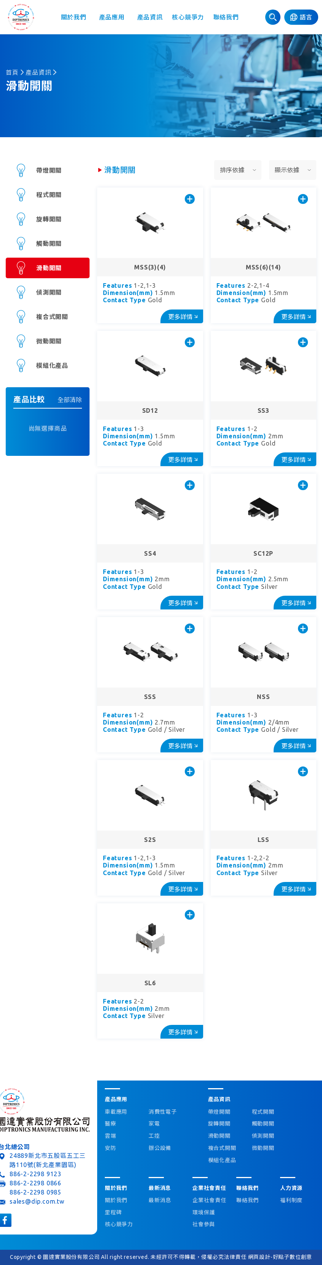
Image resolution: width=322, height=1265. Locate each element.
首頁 (12, 72)
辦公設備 (160, 1148)
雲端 (110, 1136)
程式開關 (49, 194)
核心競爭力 (188, 17)
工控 (154, 1136)
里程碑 (113, 1212)
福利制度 (291, 1200)
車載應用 (116, 1112)
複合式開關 (52, 316)
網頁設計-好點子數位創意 (280, 1257)
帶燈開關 (49, 170)
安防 (110, 1148)
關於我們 (74, 17)
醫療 (110, 1124)
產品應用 (112, 17)
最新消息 (160, 1200)
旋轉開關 (49, 219)
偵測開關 (49, 292)
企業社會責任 (209, 1200)
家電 (154, 1124)
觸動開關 (49, 243)
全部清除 (70, 399)
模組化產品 (52, 365)
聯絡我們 (226, 17)
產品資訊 (150, 17)
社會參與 (203, 1224)
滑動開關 (49, 268)
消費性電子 (163, 1112)
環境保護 (203, 1212)
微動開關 (49, 341)
